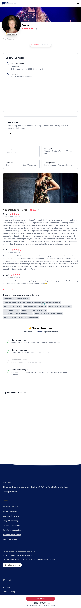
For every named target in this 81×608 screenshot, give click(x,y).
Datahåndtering (9, 592)
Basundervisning (10, 539)
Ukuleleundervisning (11, 525)
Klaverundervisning (11, 511)
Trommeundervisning (12, 534)
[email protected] (10, 491)
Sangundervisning (10, 520)
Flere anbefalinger (10, 289)
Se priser (14, 134)
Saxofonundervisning (12, 530)
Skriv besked (40, 599)
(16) (35, 29)
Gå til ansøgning (12, 565)
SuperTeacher (38, 332)
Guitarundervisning (11, 516)
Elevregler (6, 587)
